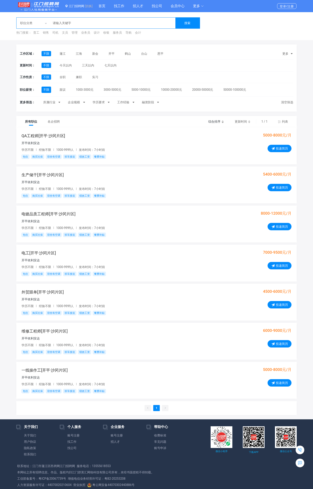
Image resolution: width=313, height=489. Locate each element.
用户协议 (30, 441)
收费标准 (160, 435)
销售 (46, 32)
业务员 (85, 32)
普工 (36, 32)
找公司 (157, 6)
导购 (128, 32)
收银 (106, 32)
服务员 (117, 32)
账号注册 (73, 435)
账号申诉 (160, 448)
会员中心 (178, 6)
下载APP (253, 452)
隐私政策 (30, 448)
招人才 (138, 6)
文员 (65, 32)
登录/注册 (287, 6)
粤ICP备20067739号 (52, 478)
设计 (97, 32)
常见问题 (160, 441)
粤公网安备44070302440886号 (111, 485)
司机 (55, 32)
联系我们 (30, 454)
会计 (138, 32)
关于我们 (30, 435)
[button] (198, 6)
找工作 (119, 6)
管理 (75, 32)
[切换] (88, 6)
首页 (101, 6)
